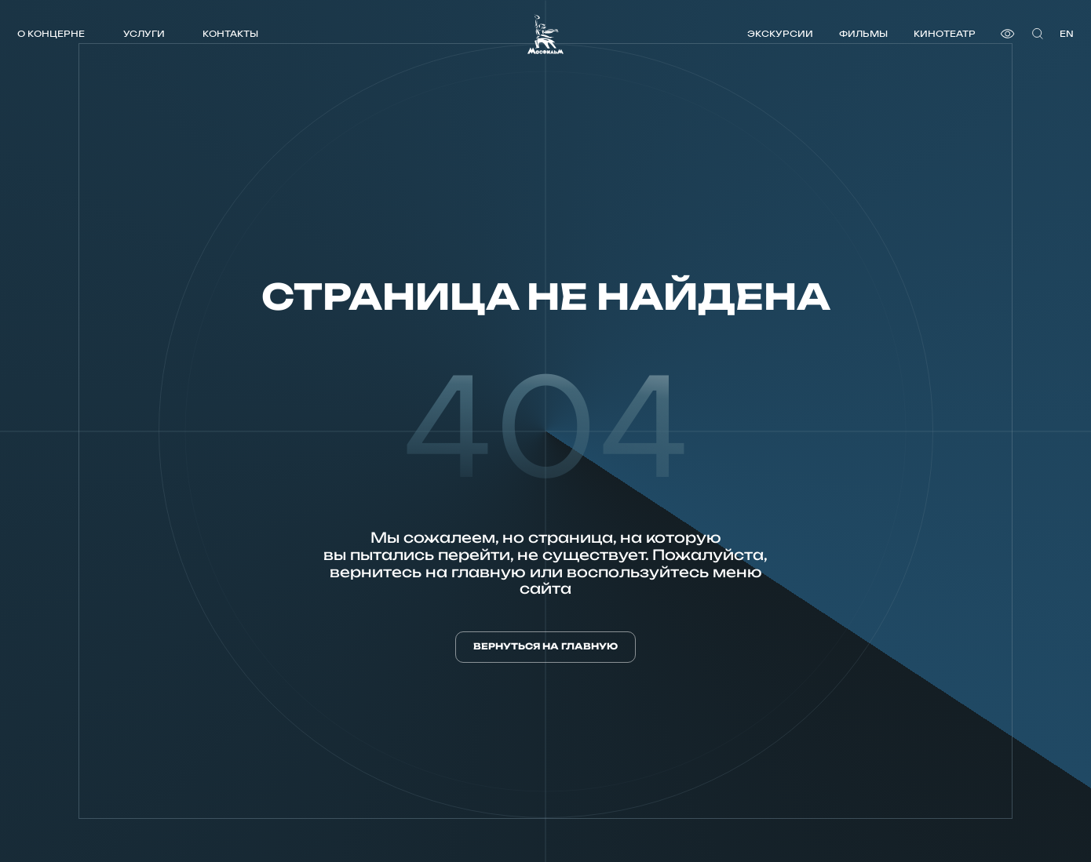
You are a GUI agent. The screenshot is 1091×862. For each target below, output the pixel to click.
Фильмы (863, 33)
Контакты (230, 33)
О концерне (51, 33)
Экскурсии (780, 33)
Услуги (144, 33)
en (1067, 33)
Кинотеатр (945, 33)
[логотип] (545, 34)
